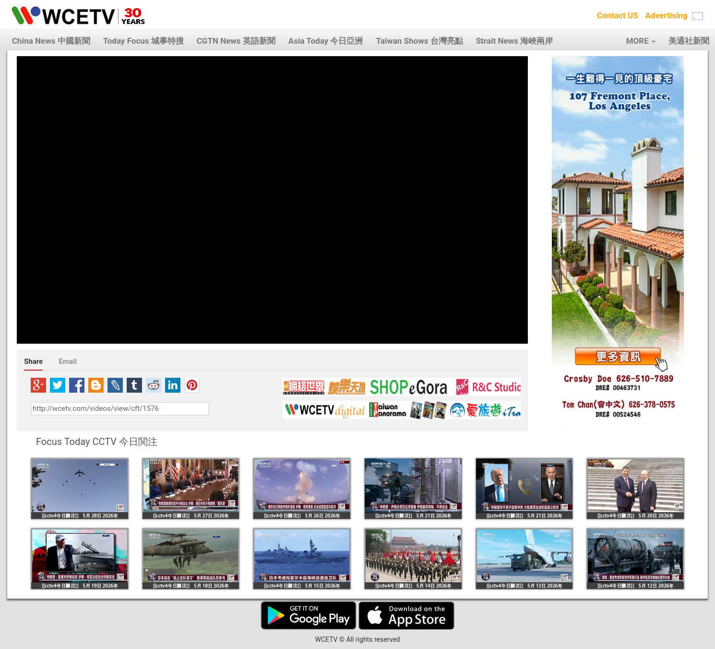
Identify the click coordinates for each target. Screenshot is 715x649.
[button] (697, 16)
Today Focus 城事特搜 (143, 41)
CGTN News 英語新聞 (236, 41)
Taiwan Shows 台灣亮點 (419, 41)
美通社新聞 (688, 41)
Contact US (617, 15)
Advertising (666, 15)
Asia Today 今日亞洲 (325, 41)
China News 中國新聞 (51, 41)
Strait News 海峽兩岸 (514, 41)
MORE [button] (640, 41)
